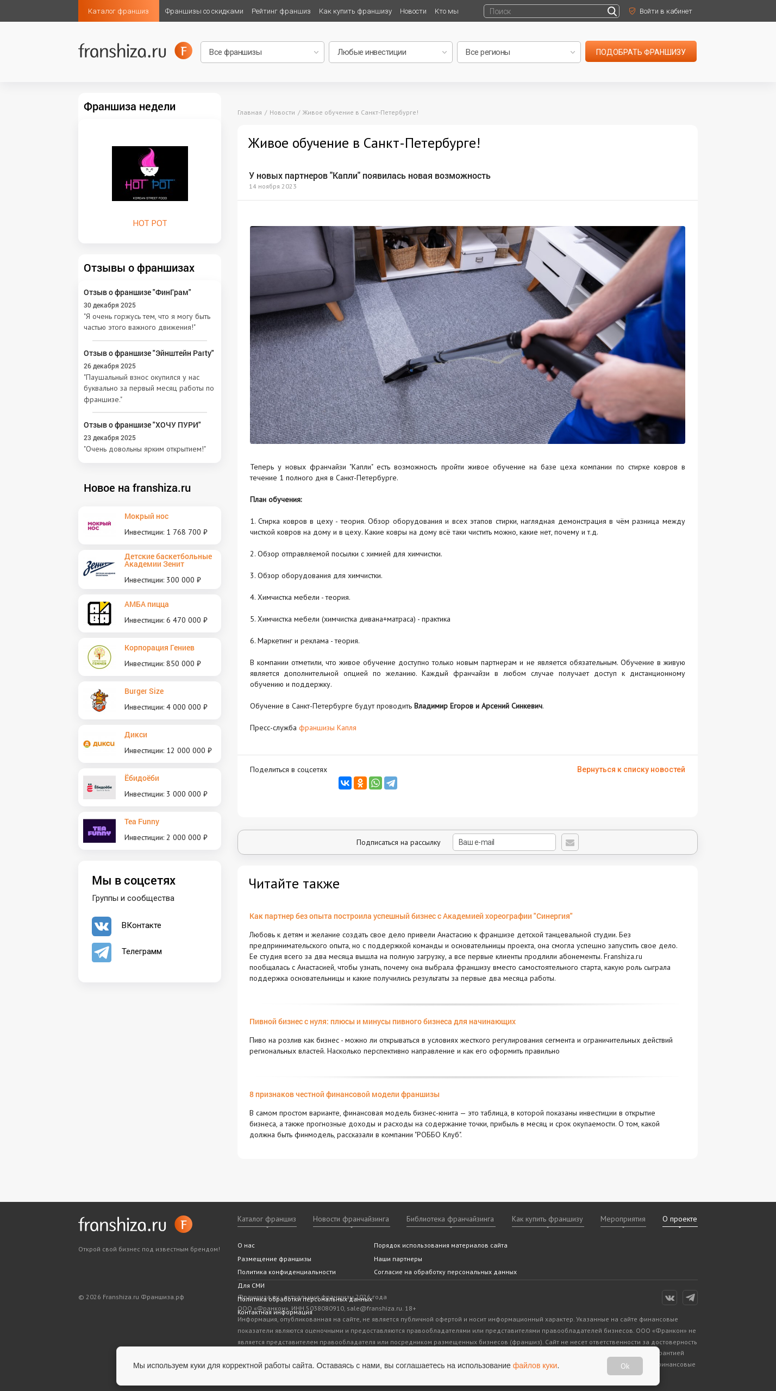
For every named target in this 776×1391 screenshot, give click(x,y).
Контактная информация (274, 1312)
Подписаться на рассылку (456, 842)
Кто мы (447, 11)
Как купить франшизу (355, 11)
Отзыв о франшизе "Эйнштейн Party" (149, 353)
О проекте (679, 1219)
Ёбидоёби (141, 778)
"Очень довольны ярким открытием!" (145, 449)
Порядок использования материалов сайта (441, 1245)
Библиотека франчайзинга (450, 1219)
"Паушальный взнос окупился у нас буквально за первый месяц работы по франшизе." (149, 388)
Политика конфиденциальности (286, 1272)
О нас (246, 1245)
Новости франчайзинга (351, 1219)
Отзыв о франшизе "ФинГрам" (137, 292)
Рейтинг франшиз (281, 11)
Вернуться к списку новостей (631, 769)
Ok (625, 1366)
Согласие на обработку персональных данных (445, 1272)
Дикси (135, 734)
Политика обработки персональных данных (304, 1299)
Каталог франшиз (118, 11)
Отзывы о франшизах (139, 267)
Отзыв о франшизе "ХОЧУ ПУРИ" (142, 424)
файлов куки (535, 1365)
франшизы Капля (327, 727)
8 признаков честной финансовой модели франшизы (344, 1094)
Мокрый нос (146, 516)
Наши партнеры (398, 1259)
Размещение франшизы (274, 1259)
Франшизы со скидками (204, 11)
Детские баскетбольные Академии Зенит (168, 560)
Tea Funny (141, 821)
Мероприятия (623, 1219)
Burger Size (144, 691)
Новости (413, 11)
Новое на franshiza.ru (137, 487)
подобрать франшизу (641, 52)
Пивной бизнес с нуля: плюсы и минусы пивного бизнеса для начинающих (382, 1021)
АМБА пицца (146, 604)
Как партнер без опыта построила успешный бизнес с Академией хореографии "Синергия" (411, 916)
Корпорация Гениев (159, 647)
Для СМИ (251, 1285)
